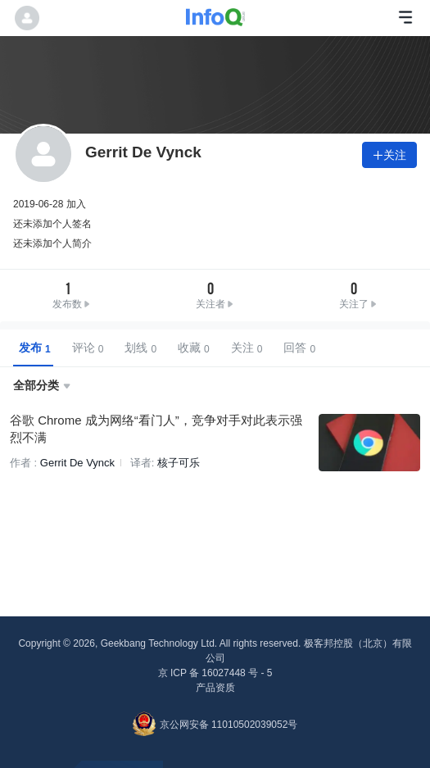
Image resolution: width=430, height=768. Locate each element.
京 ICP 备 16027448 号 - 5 (215, 673)
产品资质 (215, 687)
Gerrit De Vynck (77, 463)
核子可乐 (178, 463)
